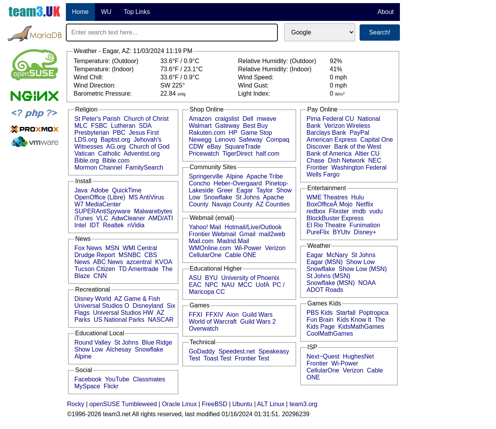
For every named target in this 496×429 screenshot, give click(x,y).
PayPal (359, 132)
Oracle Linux (179, 404)
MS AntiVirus (146, 197)
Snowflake (149, 349)
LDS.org (85, 139)
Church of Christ (146, 118)
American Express (332, 139)
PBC (119, 132)
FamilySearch (145, 167)
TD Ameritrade (138, 269)
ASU (195, 278)
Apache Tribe (264, 176)
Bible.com (115, 160)
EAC (195, 284)
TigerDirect (237, 153)
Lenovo (225, 139)
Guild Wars (257, 314)
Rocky (75, 404)
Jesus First (144, 132)
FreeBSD (214, 404)
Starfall (346, 312)
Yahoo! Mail (205, 227)
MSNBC (130, 255)
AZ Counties (273, 204)
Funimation (365, 225)
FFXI (195, 314)
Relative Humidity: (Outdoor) (278, 61)
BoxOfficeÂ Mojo (330, 204)
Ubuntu (242, 404)
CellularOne (205, 255)
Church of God (149, 146)
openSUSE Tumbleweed (123, 404)
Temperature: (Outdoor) (107, 61)
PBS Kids (320, 312)
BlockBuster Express (335, 218)
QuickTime (126, 190)
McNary (337, 255)
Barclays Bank (326, 132)
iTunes (83, 218)
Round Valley (92, 342)
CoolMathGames (330, 333)
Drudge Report (94, 255)
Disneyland (148, 305)
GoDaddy (202, 351)
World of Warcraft (213, 321)
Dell (248, 118)
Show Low (88, 349)
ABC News (108, 262)
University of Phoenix (250, 278)
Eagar (244, 190)
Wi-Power (247, 248)
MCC (245, 284)
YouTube (117, 379)
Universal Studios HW (123, 312)
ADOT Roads (325, 290)
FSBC (99, 125)
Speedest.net (237, 351)
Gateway (227, 125)
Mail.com (201, 241)
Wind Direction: (95, 85)
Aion (232, 314)
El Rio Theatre (326, 225)
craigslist (227, 118)
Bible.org (86, 160)
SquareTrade (243, 146)
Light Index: (255, 93)
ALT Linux (270, 404)
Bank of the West (357, 146)
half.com (267, 153)
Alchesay (118, 349)
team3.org (303, 404)
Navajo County (232, 204)
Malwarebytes (153, 211)
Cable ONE (241, 255)
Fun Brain (320, 319)
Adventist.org (142, 153)
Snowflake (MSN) (331, 283)
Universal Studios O (101, 305)
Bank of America (329, 153)
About (385, 12)
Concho (199, 183)
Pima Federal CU (330, 118)
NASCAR (161, 319)
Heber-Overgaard (238, 183)
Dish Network (346, 160)
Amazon (200, 118)
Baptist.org (115, 139)
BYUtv (341, 232)
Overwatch (203, 328)
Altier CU (367, 153)
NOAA (366, 283)
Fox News (88, 248)
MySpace (87, 386)
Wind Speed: (256, 77)
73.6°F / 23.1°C (181, 69)
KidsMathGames (361, 326)
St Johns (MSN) (328, 276)
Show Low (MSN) (363, 269)
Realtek (113, 225)
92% (336, 61)
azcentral (139, 262)
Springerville (206, 176)
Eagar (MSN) (325, 262)
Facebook (88, 379)
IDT (94, 225)
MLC (81, 125)
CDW (196, 146)
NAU (228, 284)
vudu (376, 211)
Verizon (275, 248)
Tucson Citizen (94, 269)
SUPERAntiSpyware (102, 211)
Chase (315, 160)
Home (80, 12)
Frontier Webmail (212, 234)
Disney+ (365, 232)
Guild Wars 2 (258, 321)
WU (106, 12)
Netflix (364, 204)
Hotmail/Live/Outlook (253, 227)
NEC (374, 160)
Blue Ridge (157, 342)
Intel (80, 225)
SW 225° (172, 85)
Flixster (339, 211)
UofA (262, 284)
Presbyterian (91, 132)
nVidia (136, 225)
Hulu (357, 197)
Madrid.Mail (233, 241)
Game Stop (256, 132)
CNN (100, 276)
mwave (266, 118)
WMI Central (140, 248)
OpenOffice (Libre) (99, 197)
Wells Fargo (323, 174)
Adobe (99, 190)
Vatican (84, 153)
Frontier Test (252, 358)
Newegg (200, 139)
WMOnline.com (210, 248)
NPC (211, 284)
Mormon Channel (98, 167)
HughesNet (358, 356)
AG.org (116, 146)
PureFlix (318, 232)
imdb (359, 211)
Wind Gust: (254, 85)
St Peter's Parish (97, 118)
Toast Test (217, 358)
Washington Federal (359, 167)
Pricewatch (204, 153)
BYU (211, 278)
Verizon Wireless (347, 125)
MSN (112, 248)
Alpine (82, 356)
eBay (214, 146)
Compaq (277, 139)
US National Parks (119, 319)
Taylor (264, 190)
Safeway (250, 139)
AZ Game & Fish (137, 298)
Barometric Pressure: (104, 93)
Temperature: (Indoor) (104, 69)
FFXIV (214, 314)
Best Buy (255, 125)
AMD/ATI (160, 218)
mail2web (272, 234)
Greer (225, 190)
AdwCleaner (128, 218)
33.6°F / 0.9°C (180, 61)
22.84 (173, 93)
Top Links (137, 12)
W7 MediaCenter (97, 204)
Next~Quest (323, 356)
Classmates (149, 379)
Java (81, 190)
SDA (145, 125)
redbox (316, 211)
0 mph (338, 77)
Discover (319, 146)
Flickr (111, 386)
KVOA (163, 262)
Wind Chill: (89, 77)
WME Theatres (327, 197)
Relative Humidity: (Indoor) (275, 69)
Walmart (200, 125)
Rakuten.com (207, 132)
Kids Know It (354, 319)
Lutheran (123, 125)
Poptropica (374, 312)
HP (233, 132)
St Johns (126, 342)
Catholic (109, 153)
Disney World (92, 298)
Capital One (376, 139)
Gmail (247, 234)
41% (336, 69)
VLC (102, 218)
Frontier (317, 167)
